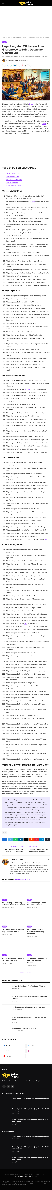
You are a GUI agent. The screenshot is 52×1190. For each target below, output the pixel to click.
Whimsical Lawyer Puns (14, 180)
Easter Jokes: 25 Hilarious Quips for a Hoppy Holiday (30, 1098)
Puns (4, 42)
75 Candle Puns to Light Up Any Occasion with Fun (13, 931)
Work (4, 832)
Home (7, 1174)
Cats (33, 202)
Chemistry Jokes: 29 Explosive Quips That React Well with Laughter (30, 1110)
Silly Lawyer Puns (12, 183)
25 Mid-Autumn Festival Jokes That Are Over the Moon (29, 1018)
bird (25, 623)
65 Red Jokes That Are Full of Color (24, 1028)
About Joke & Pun (16, 1174)
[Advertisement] (26, 21)
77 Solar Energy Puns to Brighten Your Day (36, 904)
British (31, 104)
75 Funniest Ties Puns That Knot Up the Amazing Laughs (37, 960)
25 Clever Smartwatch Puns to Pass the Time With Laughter (29, 997)
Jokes (4, 899)
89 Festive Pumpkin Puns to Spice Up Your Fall (13, 959)
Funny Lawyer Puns (12, 176)
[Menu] (3, 3)
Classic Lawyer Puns (13, 173)
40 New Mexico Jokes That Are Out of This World (29, 986)
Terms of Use (28, 1174)
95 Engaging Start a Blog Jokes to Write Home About (13, 904)
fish (46, 539)
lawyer (44, 123)
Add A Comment (25, 972)
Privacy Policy (40, 1174)
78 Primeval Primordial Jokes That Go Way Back (28, 1007)
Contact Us (19, 1176)
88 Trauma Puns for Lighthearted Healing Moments (35, 932)
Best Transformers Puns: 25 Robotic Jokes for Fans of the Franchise (30, 1120)
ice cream (27, 389)
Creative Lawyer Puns (13, 186)
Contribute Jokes (31, 1176)
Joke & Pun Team (13, 60)
